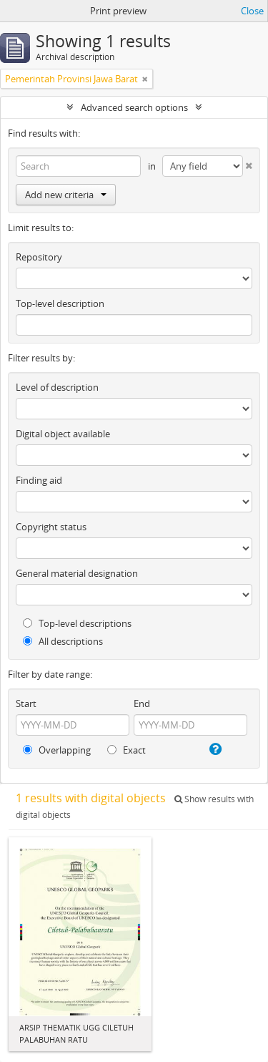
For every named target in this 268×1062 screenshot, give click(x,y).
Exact (126, 750)
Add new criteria (65, 194)
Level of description (57, 387)
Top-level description (60, 303)
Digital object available (63, 433)
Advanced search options (134, 107)
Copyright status (51, 526)
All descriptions (63, 641)
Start (26, 703)
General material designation (77, 573)
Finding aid (39, 480)
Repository (39, 256)
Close (252, 10)
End (142, 703)
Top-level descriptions (77, 623)
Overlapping (57, 750)
